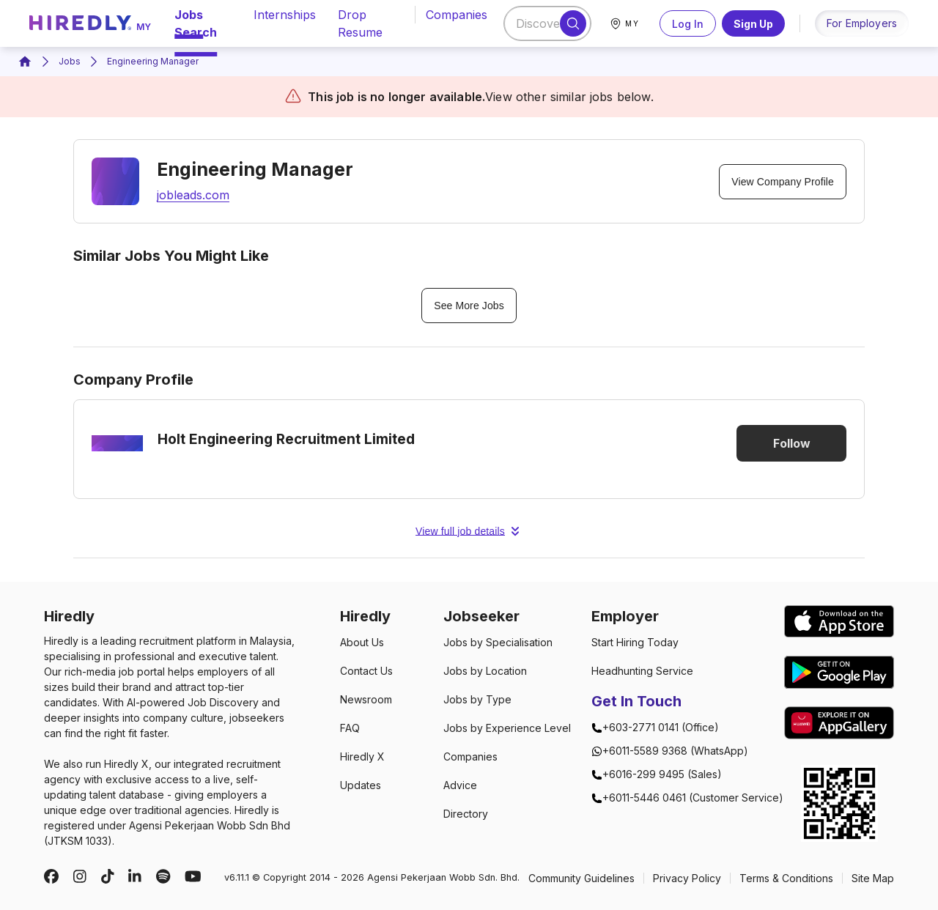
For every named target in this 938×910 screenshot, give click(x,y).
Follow (791, 443)
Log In (687, 23)
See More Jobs (469, 305)
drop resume (367, 23)
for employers (862, 23)
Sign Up (753, 23)
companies (456, 14)
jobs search (203, 23)
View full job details (469, 531)
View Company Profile (783, 182)
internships (284, 14)
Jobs (70, 61)
